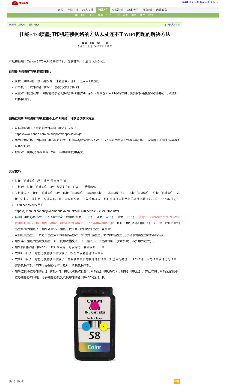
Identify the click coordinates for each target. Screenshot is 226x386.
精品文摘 (88, 9)
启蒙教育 (161, 9)
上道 (89, 46)
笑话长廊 (118, 9)
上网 (75, 15)
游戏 (125, 15)
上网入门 (103, 9)
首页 (61, 9)
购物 (134, 15)
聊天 (83, 15)
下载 (117, 15)
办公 (92, 15)
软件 (150, 15)
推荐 (176, 381)
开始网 (12, 24)
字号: (170, 24)
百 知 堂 (147, 9)
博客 (100, 15)
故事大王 (133, 9)
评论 (177, 24)
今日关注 (73, 9)
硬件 (142, 15)
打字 (108, 15)
